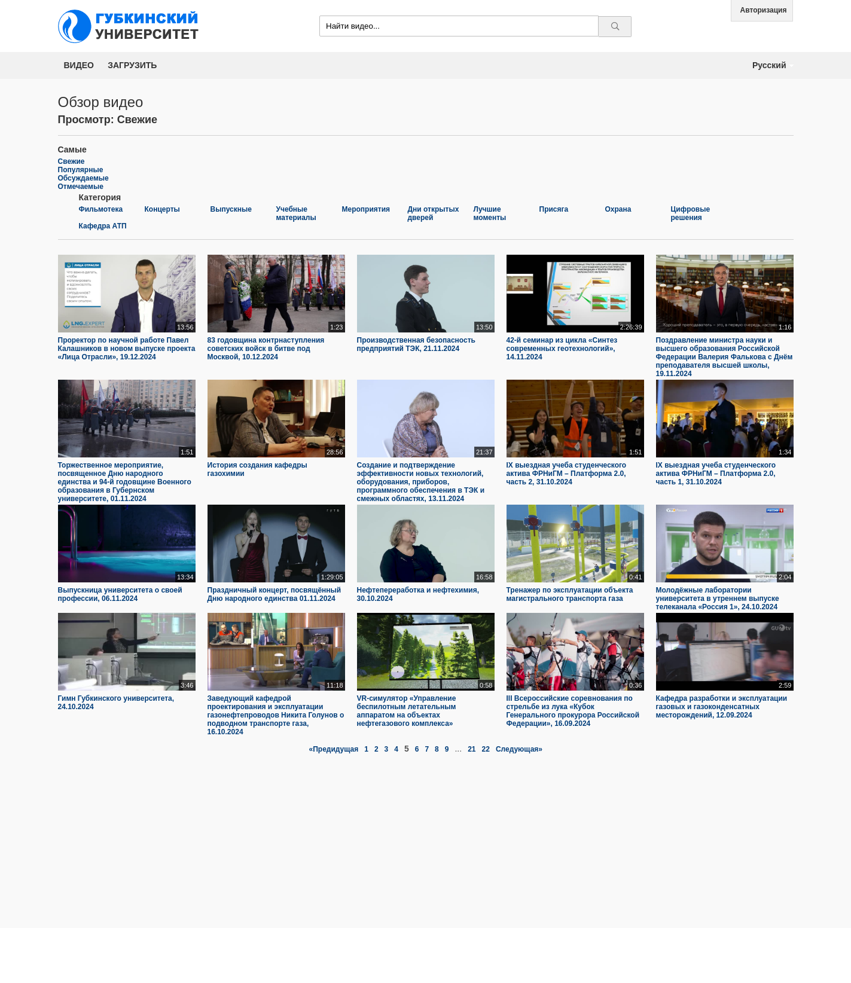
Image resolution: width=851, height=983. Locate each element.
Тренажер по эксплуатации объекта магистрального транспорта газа (570, 594)
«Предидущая (334, 749)
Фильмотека (101, 209)
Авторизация (763, 10)
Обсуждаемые (83, 178)
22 (486, 749)
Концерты (162, 209)
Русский (769, 65)
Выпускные (231, 209)
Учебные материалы (296, 213)
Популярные (80, 170)
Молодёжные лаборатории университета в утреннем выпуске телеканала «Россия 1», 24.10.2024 (717, 598)
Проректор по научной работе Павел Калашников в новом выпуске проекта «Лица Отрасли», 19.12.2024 (127, 348)
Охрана (618, 209)
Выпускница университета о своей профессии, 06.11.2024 (120, 594)
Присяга (554, 209)
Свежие (71, 161)
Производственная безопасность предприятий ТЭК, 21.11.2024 (416, 344)
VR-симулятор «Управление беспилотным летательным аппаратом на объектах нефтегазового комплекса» (406, 711)
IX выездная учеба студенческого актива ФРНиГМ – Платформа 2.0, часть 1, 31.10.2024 (716, 473)
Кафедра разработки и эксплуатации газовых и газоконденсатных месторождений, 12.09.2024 (722, 706)
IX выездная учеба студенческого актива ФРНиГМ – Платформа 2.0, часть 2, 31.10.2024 (567, 473)
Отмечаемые (80, 186)
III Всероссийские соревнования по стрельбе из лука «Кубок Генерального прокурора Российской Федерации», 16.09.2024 (573, 711)
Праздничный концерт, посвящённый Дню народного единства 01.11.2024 (274, 594)
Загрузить (132, 65)
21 (471, 749)
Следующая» (519, 749)
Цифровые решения (690, 213)
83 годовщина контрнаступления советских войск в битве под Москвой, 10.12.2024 (266, 348)
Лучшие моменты (490, 213)
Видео (79, 65)
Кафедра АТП (103, 226)
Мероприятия (366, 209)
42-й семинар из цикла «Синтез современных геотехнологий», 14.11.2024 (562, 348)
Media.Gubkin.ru (133, 26)
